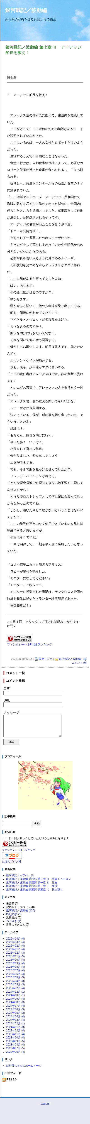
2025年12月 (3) (15, 952)
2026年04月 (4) (15, 938)
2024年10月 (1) (15, 995)
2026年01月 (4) (15, 949)
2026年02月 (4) (15, 945)
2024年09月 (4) (15, 998)
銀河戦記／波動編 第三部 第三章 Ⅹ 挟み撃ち (34, 889)
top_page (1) (14, 914)
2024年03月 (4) (15, 1019)
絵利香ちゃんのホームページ (23, 1065)
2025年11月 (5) (15, 956)
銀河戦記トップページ (19, 875)
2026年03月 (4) (15, 942)
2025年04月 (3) (15, 981)
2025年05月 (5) (15, 977)
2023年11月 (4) (15, 1034)
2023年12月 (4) (15, 1030)
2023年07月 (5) (15, 1048)
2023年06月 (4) (15, 1051)
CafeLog (45, 1104)
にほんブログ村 (11, 861)
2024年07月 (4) (15, 1005)
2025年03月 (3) (15, 984)
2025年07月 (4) (15, 970)
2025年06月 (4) (15, 974)
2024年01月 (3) (15, 1027)
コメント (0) (79, 662)
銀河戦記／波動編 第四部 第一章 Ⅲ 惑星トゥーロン (38, 879)
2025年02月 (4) (15, 988)
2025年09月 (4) (15, 963)
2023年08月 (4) (15, 1044)
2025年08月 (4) (15, 966)
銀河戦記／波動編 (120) (20, 910)
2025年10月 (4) (15, 959)
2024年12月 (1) (15, 991)
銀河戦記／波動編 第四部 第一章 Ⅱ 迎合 (31, 882)
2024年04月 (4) (15, 1016)
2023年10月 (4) (15, 1037)
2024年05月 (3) (15, 1012)
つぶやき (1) (13, 921)
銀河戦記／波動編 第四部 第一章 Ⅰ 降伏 (31, 886)
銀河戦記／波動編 (26, 10)
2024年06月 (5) (15, 1009)
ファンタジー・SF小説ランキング (29, 644)
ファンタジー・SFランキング (18, 850)
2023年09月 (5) (15, 1041)
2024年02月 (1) (15, 1023)
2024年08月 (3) (15, 1002)
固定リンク (45, 658)
